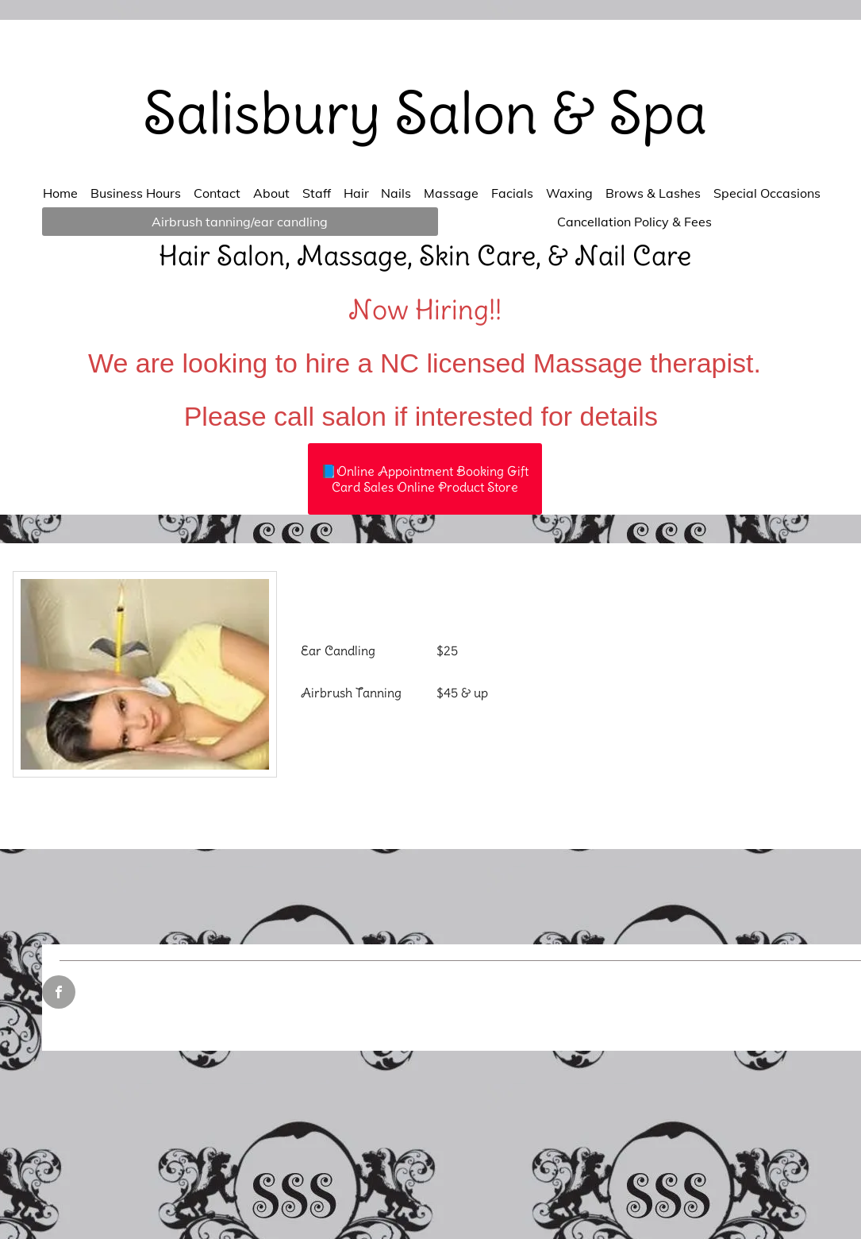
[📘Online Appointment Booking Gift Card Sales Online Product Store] (425, 479)
